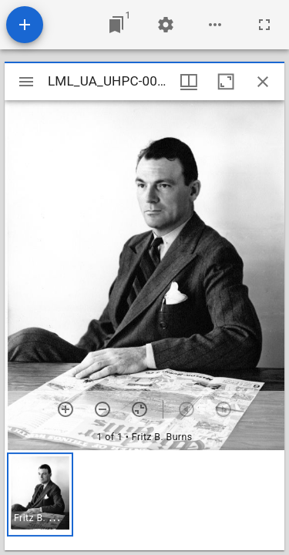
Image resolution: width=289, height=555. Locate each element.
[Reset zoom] (139, 409)
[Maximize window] (225, 81)
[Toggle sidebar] (26, 81)
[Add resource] (24, 24)
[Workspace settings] (165, 24)
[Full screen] (264, 24)
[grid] (144, 500)
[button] (40, 494)
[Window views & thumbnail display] (188, 81)
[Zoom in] (65, 409)
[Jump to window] (116, 24)
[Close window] (262, 81)
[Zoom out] (102, 409)
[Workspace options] (215, 24)
